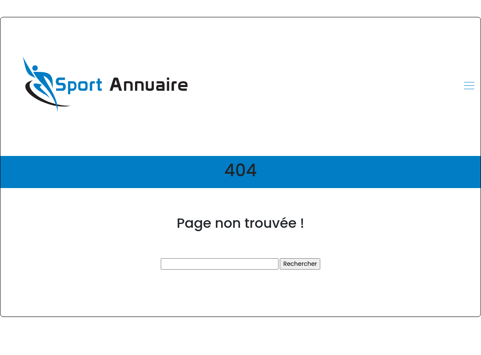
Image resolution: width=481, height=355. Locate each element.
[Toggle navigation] (469, 86)
